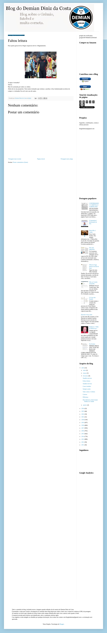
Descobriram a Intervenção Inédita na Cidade (90, 400)
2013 (83, 439)
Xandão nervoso (87, 378)
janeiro (85, 405)
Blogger (62, 624)
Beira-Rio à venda (92, 231)
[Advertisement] (19, 185)
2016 (83, 431)
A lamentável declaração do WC (93, 222)
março (85, 373)
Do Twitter (92, 344)
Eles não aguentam (92, 248)
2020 (83, 419)
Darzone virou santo (86, 314)
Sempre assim (86, 389)
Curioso (85, 394)
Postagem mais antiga (67, 159)
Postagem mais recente (14, 159)
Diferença (85, 397)
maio (84, 370)
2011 (83, 445)
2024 (83, 408)
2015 (83, 433)
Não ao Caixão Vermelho (93, 282)
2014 (83, 436)
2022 (83, 414)
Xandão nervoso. (87, 383)
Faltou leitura (86, 381)
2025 (83, 368)
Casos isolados (87, 386)
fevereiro (85, 376)
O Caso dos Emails (92, 298)
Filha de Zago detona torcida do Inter (94, 266)
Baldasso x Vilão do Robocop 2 (94, 327)
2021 (83, 417)
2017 (83, 428)
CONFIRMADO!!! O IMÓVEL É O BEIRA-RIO (94, 205)
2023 (83, 411)
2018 (83, 425)
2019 (83, 422)
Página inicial (41, 159)
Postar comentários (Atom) (20, 162)
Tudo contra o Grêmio (89, 392)
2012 (83, 442)
